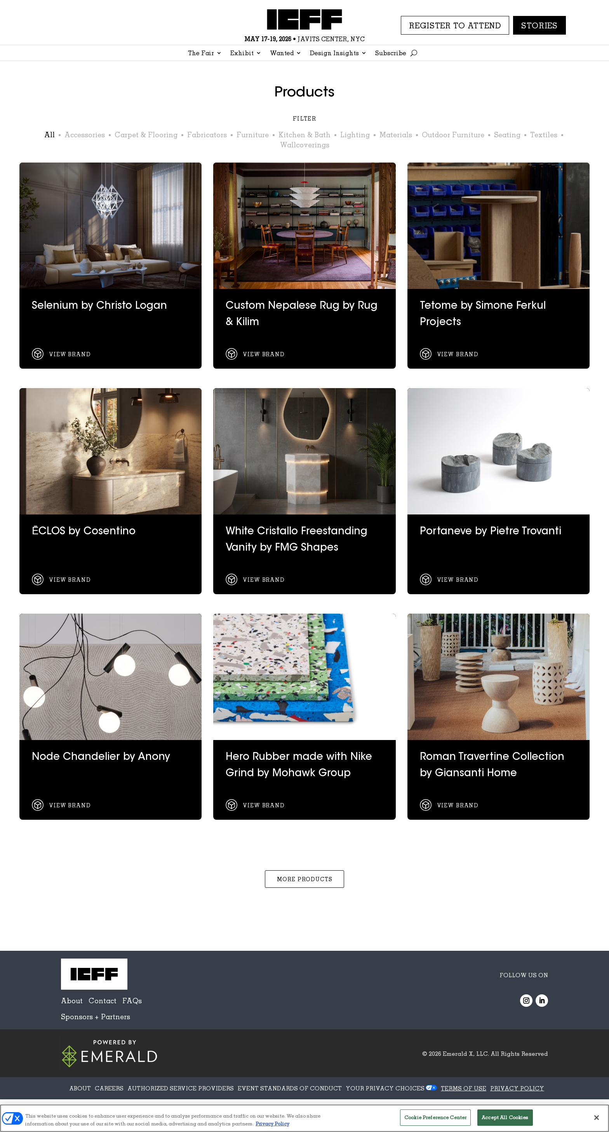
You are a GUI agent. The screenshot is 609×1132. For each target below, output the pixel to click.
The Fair (201, 53)
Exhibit (242, 53)
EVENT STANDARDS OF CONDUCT (290, 1088)
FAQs (132, 1000)
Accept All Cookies (505, 1117)
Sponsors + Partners (95, 1016)
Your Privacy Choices (385, 1088)
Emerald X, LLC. (466, 1053)
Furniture (253, 134)
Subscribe (390, 53)
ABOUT (80, 1088)
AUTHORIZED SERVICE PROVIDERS (180, 1088)
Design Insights (334, 53)
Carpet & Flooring (146, 134)
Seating (507, 134)
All (49, 134)
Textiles (543, 134)
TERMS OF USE (463, 1088)
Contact (103, 1000)
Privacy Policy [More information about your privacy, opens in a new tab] (272, 1123)
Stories (539, 25)
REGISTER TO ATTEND (455, 25)
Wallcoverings (304, 144)
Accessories (84, 134)
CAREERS (109, 1088)
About (72, 1000)
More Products (304, 879)
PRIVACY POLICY (517, 1088)
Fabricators (207, 134)
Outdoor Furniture (453, 134)
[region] (304, 1118)
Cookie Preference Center (435, 1117)
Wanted (282, 53)
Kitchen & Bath (304, 134)
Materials (395, 134)
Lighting (355, 134)
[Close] (596, 1117)
